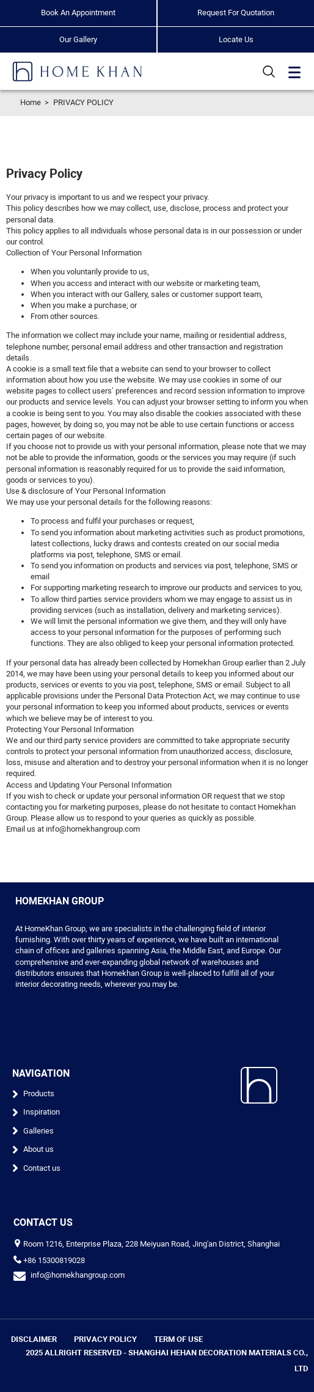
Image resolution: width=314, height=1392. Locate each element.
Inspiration (41, 1111)
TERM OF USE (178, 1339)
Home (30, 102)
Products (38, 1093)
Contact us (41, 1168)
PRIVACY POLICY (83, 102)
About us (38, 1149)
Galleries (38, 1130)
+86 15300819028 (54, 1260)
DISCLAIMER (34, 1339)
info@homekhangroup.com (78, 1275)
